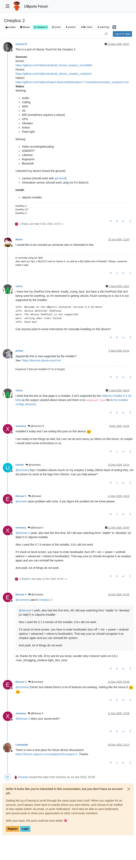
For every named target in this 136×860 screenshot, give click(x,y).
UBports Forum (36, 6)
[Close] (128, 789)
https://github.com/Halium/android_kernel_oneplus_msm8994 (53, 65)
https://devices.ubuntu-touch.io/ (41, 360)
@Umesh (34, 496)
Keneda (23, 777)
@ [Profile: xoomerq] (22, 470)
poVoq (19, 350)
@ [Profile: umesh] (21, 501)
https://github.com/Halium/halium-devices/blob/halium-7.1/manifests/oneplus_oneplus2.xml (72, 82)
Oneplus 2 (40, 27)
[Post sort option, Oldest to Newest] (106, 34)
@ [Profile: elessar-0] (22, 533)
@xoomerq (33, 464)
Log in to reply (122, 34)
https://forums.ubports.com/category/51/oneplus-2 (46, 754)
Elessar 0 (20, 496)
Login (25, 828)
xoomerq (20, 426)
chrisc (19, 286)
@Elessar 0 (35, 527)
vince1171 (21, 44)
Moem (19, 239)
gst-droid (60, 178)
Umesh (19, 464)
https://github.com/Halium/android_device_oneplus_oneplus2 (53, 73)
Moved (25, 27)
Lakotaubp (21, 744)
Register (13, 828)
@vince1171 (36, 426)
